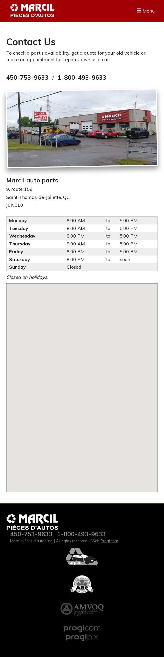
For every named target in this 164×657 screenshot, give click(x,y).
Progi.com (109, 541)
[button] (82, 385)
